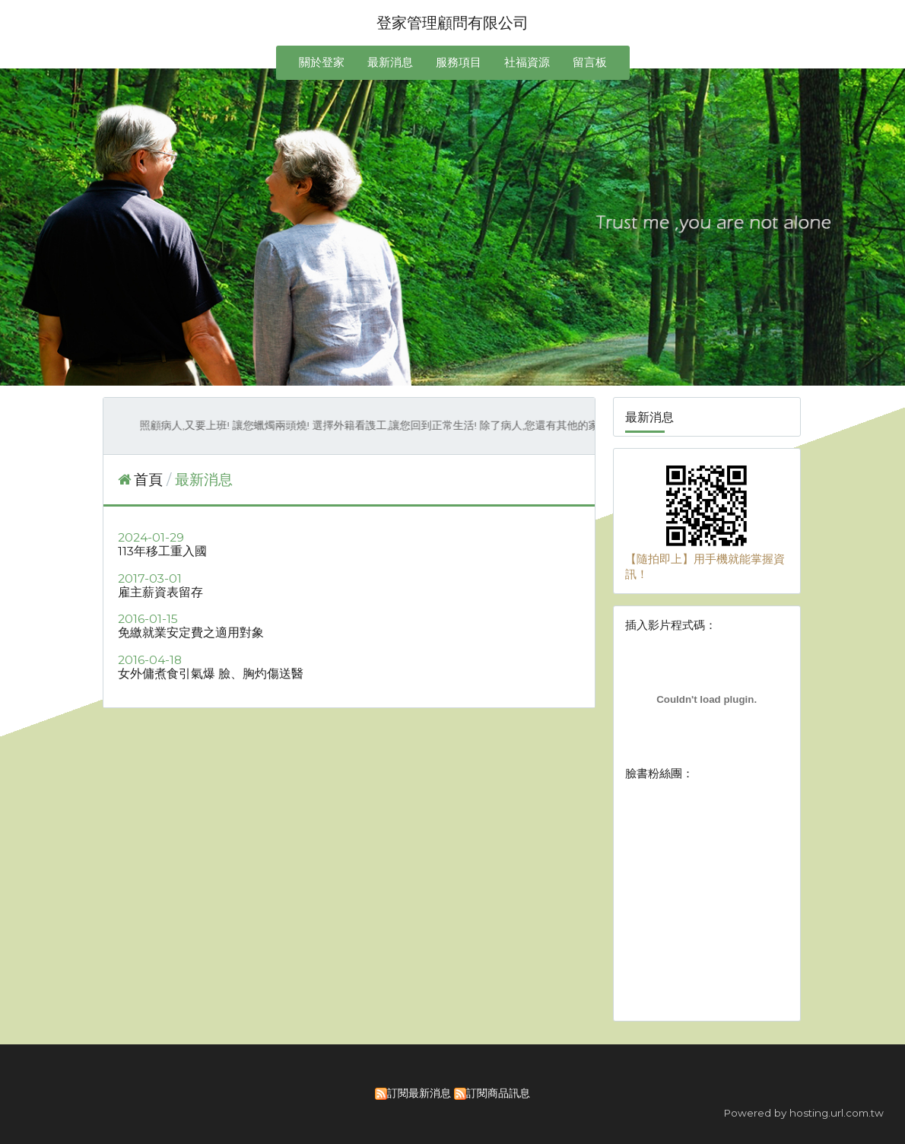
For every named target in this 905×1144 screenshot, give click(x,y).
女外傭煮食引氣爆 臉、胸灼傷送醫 (210, 673)
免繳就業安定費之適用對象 (191, 632)
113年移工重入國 (162, 551)
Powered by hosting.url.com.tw (803, 1113)
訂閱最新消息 (419, 1093)
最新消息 (204, 479)
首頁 (148, 479)
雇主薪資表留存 (160, 592)
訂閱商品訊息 (498, 1093)
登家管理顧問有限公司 (452, 23)
